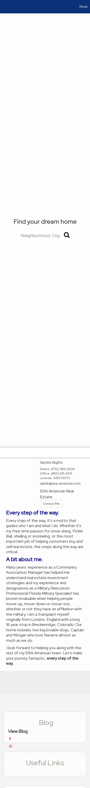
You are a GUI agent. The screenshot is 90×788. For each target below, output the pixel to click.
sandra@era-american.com (60, 483)
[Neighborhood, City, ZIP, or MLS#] (45, 235)
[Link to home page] (4, 6)
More (84, 6)
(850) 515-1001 (61, 473)
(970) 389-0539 (62, 469)
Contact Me (51, 504)
